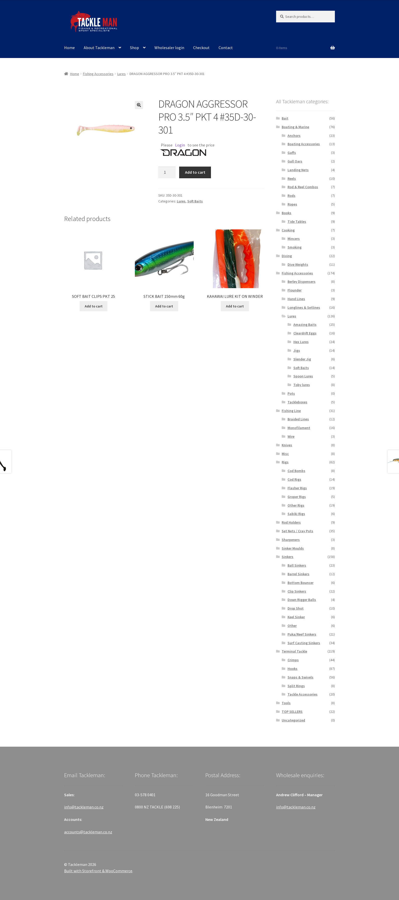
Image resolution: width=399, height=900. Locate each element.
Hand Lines (296, 299)
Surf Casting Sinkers (304, 643)
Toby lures (301, 384)
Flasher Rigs (297, 488)
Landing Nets (298, 170)
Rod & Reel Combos (303, 187)
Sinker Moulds (293, 548)
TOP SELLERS (292, 711)
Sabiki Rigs (296, 513)
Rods (291, 195)
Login (180, 144)
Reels (292, 178)
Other (292, 625)
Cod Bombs (296, 470)
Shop (134, 47)
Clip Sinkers (297, 591)
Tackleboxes (297, 402)
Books (286, 213)
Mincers (294, 238)
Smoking (295, 247)
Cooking (288, 230)
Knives (287, 445)
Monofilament (299, 427)
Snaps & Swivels (301, 677)
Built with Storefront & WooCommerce (98, 870)
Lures (121, 73)
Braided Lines (298, 419)
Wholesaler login (169, 47)
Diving (287, 256)
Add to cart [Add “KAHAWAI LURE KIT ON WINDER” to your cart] (235, 306)
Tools (286, 703)
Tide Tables (297, 221)
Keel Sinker (296, 617)
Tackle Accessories (303, 694)
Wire (291, 436)
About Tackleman (99, 47)
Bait (285, 118)
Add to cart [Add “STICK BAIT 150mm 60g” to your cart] (164, 306)
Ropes (292, 204)
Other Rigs (296, 505)
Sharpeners (291, 539)
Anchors (294, 135)
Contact (226, 47)
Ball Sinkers (297, 565)
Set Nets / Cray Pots (297, 531)
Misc (285, 453)
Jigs (296, 350)
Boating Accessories (304, 144)
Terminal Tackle (294, 651)
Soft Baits (195, 201)
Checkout (201, 47)
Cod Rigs (294, 479)
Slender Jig (302, 359)
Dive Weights (298, 264)
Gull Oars (295, 161)
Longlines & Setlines (304, 307)
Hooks (292, 668)
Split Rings (296, 686)
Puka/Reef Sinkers (302, 634)
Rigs (285, 462)
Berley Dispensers (302, 281)
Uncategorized (293, 720)
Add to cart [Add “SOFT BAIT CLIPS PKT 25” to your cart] (94, 306)
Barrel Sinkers (298, 574)
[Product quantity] (167, 172)
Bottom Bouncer (301, 582)
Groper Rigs (297, 496)
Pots (291, 393)
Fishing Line (291, 410)
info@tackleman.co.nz (84, 806)
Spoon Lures (303, 376)
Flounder (295, 290)
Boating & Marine (295, 127)
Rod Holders (291, 522)
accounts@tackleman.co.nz (88, 831)
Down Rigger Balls (302, 599)
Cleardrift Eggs (305, 333)
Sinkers (287, 556)
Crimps (293, 660)
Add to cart (195, 172)
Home (69, 47)
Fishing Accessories (98, 73)
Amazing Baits (305, 324)
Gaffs (292, 152)
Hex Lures (301, 342)
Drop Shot (296, 608)
